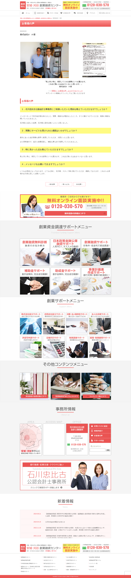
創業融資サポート (25, 557)
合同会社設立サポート (49, 566)
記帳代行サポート (71, 563)
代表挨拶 (91, 566)
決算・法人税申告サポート (51, 569)
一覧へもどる (65, 184)
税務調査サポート (71, 566)
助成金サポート (25, 571)
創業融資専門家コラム (95, 560)
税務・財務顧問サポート (72, 569)
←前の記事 (51, 184)
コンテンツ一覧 (93, 563)
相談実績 (106, 2)
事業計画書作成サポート (50, 557)
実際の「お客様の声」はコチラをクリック (67, 91)
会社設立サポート (48, 560)
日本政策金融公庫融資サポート (29, 563)
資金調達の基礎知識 (94, 557)
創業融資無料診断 (25, 560)
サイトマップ (92, 569)
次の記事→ (79, 184)
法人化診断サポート (71, 557)
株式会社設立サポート (49, 563)
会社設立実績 (97, 2)
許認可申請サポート (71, 560)
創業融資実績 (87, 2)
